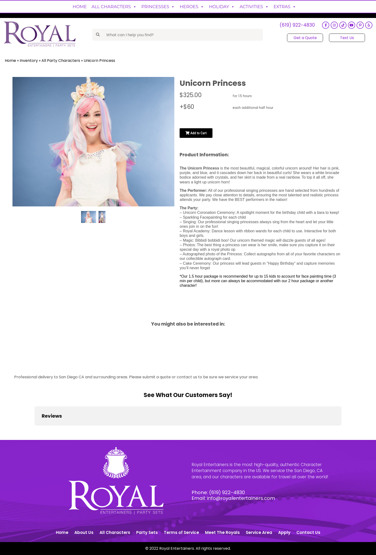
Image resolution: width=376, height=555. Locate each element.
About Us (84, 532)
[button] (34, 430)
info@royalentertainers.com (241, 498)
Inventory (29, 60)
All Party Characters (60, 60)
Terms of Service (181, 532)
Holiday (222, 7)
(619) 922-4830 (297, 25)
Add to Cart (195, 133)
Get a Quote (305, 38)
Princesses (158, 7)
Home (80, 6)
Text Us (347, 38)
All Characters (114, 7)
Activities (254, 7)
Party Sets (147, 532)
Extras (285, 7)
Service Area (259, 532)
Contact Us (308, 532)
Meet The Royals (222, 532)
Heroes (192, 7)
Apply (284, 532)
